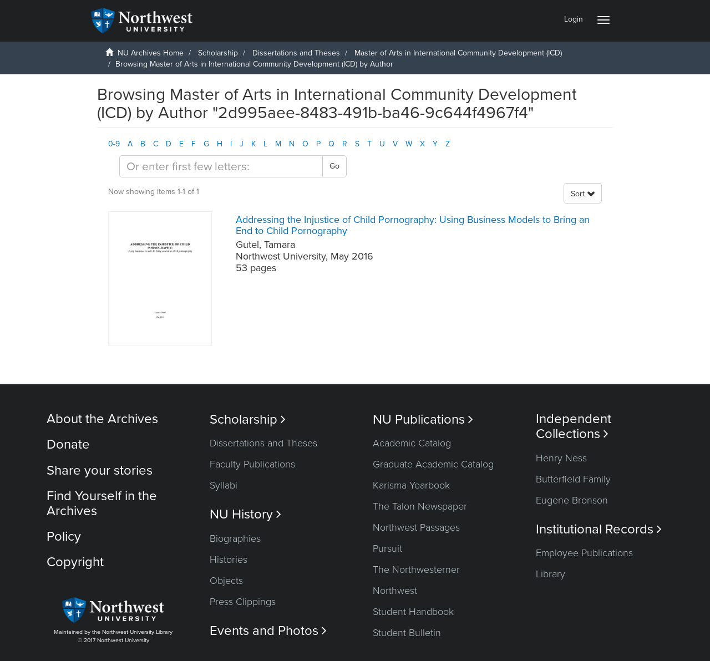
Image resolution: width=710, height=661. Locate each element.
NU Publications (423, 419)
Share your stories (100, 470)
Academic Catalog (412, 443)
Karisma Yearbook (411, 485)
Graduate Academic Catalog (433, 464)
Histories (228, 559)
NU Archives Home (151, 53)
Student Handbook (413, 612)
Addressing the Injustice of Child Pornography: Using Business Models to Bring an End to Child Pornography (413, 225)
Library (550, 574)
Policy (64, 536)
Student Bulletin (407, 633)
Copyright (75, 562)
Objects (226, 580)
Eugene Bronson (572, 500)
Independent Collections (573, 426)
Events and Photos (268, 631)
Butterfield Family (573, 479)
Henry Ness (561, 458)
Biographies (235, 538)
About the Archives (102, 419)
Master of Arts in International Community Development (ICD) (458, 53)
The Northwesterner (416, 569)
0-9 (114, 144)
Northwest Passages (416, 527)
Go (334, 166)
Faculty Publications (252, 464)
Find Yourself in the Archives (102, 503)
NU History (245, 514)
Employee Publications (584, 553)
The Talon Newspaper (420, 506)
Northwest (395, 590)
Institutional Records (599, 529)
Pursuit (387, 548)
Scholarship (218, 53)
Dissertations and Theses (296, 53)
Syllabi (223, 485)
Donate (68, 444)
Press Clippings (243, 602)
